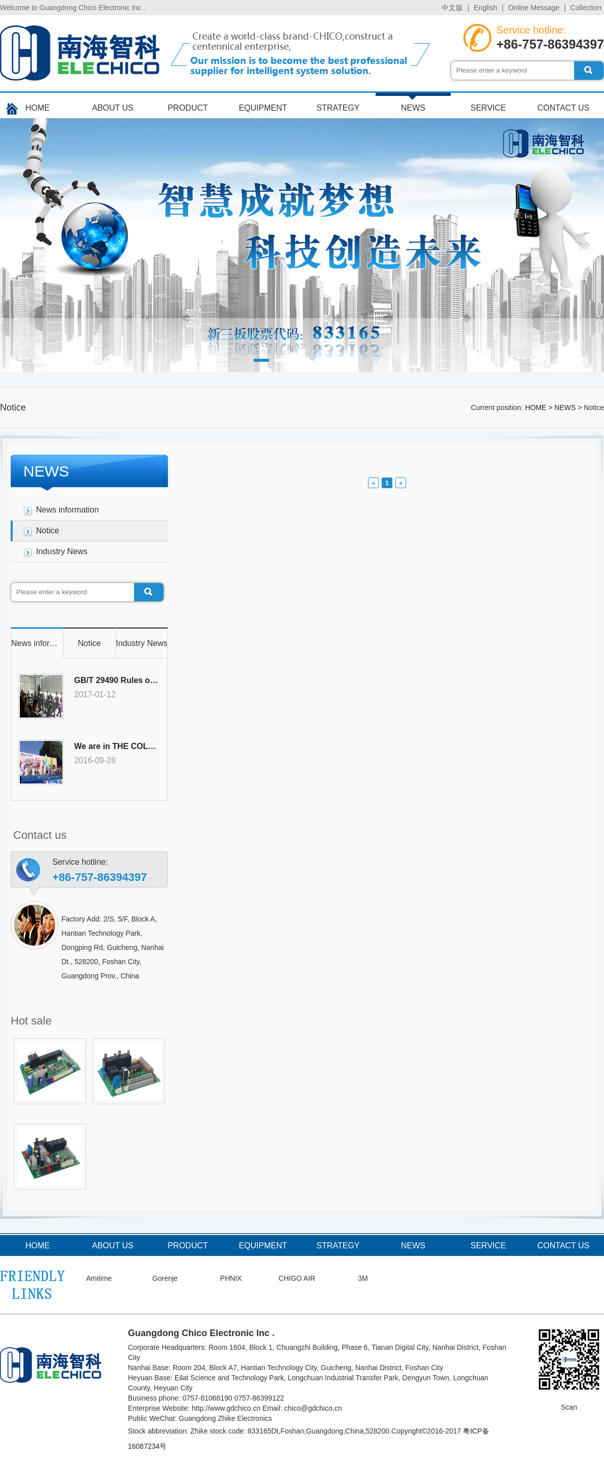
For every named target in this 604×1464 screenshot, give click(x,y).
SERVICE (488, 108)
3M (362, 1278)
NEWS (413, 108)
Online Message (533, 8)
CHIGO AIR (297, 1278)
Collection (586, 8)
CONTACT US (564, 108)
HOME (37, 108)
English (485, 8)
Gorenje (165, 1278)
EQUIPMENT (263, 108)
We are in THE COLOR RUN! (128, 746)
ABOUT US (112, 108)
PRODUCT (187, 108)
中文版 (452, 8)
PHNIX (231, 1278)
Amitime (99, 1278)
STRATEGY (337, 108)
